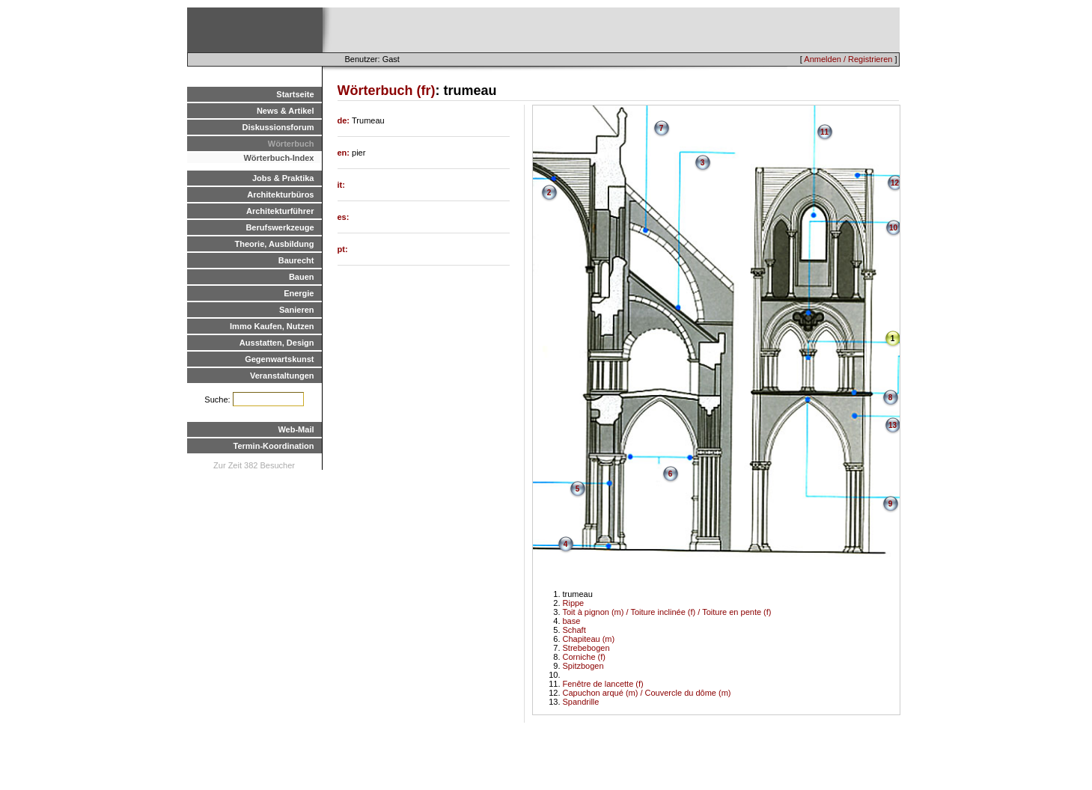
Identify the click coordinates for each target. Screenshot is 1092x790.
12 (895, 183)
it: (341, 184)
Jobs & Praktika (283, 178)
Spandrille (581, 701)
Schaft (574, 629)
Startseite (295, 94)
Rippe (574, 602)
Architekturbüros (280, 194)
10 (893, 228)
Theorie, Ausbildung (274, 243)
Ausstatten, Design (277, 342)
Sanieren (296, 309)
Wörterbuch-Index (278, 157)
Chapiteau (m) (589, 638)
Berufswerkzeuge (279, 227)
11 (824, 132)
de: (345, 120)
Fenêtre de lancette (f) (603, 683)
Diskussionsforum (278, 127)
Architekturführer (280, 210)
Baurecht (296, 260)
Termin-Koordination (274, 445)
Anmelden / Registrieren (848, 59)
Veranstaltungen (282, 375)
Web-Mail (296, 429)
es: (344, 216)
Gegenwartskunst (279, 359)
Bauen (301, 276)
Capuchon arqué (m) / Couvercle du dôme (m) (647, 692)
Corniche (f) (584, 656)
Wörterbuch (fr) (387, 90)
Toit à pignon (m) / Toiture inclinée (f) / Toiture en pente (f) (667, 611)
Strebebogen (586, 647)
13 (892, 425)
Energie (299, 293)
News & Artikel (285, 110)
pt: (343, 249)
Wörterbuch (291, 143)
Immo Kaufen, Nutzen (272, 326)
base (572, 620)
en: (345, 152)
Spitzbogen (583, 665)
